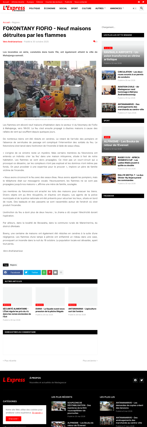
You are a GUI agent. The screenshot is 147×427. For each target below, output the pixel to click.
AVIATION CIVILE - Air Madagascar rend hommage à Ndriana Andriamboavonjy (128, 90)
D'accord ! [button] (13, 418)
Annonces (116, 8)
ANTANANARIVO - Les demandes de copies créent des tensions (129, 405)
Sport (74, 8)
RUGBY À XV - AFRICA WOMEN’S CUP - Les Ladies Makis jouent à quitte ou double (128, 161)
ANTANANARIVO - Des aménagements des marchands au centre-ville (131, 107)
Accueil (6, 2)
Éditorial (39, 2)
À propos (30, 2)
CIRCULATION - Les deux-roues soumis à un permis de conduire (130, 74)
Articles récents (18, 2)
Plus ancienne (89, 360)
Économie (49, 8)
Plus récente (10, 360)
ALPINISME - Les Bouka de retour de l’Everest (80, 424)
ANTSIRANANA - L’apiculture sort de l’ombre (82, 310)
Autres (99, 8)
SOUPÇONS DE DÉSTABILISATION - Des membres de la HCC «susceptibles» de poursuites (79, 407)
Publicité (68, 2)
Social (63, 8)
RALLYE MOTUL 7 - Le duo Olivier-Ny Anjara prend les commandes (130, 177)
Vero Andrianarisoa (12, 41)
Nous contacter (81, 2)
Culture (86, 8)
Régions (16, 22)
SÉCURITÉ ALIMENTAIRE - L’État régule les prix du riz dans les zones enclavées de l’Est (17, 312)
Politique (34, 8)
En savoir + (37, 412)
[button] (134, 8)
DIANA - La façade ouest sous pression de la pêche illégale (50, 310)
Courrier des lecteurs (54, 2)
